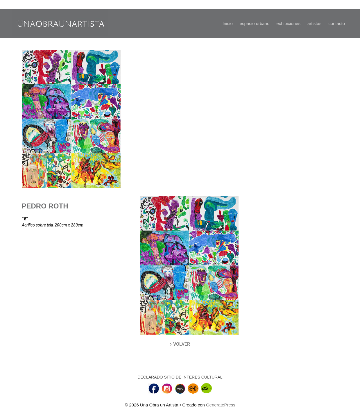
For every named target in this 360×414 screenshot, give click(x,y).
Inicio (228, 23)
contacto (336, 23)
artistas (314, 23)
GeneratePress (220, 404)
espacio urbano (255, 23)
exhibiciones (288, 23)
